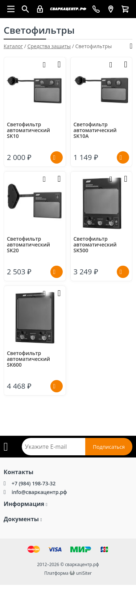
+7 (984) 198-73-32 (33, 483)
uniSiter (84, 573)
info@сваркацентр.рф (39, 492)
